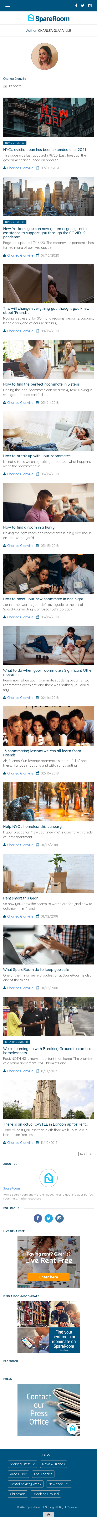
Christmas (18, 1494)
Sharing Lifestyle (22, 1464)
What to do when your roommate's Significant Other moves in (48, 672)
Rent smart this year (20, 898)
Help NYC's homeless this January (32, 826)
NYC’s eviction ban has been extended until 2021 (44, 149)
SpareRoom (11, 1188)
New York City (59, 1484)
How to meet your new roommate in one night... (44, 599)
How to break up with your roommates (37, 455)
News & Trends (14, 142)
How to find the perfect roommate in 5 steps (41, 384)
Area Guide (18, 1474)
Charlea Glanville (20, 168)
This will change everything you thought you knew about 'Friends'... (46, 310)
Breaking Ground (16, 1041)
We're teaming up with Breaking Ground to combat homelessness (47, 1050)
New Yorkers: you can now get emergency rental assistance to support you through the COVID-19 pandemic (45, 232)
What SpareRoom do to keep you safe (36, 969)
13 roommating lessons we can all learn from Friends (42, 753)
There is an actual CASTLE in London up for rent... (45, 1124)
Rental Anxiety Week (25, 1484)
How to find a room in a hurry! (29, 527)
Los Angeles (43, 1474)
